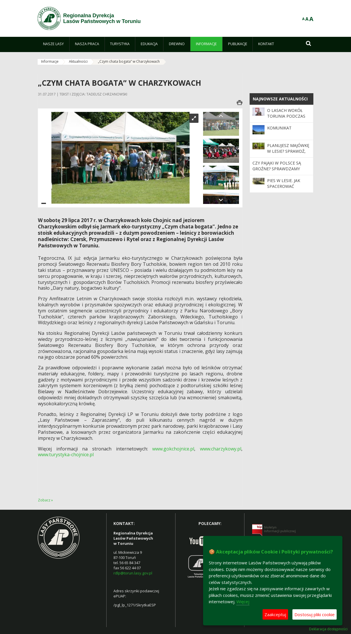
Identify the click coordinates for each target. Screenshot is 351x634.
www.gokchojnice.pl (173, 449)
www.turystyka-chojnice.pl (66, 454)
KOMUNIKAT (279, 128)
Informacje (50, 61)
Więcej (242, 601)
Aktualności (78, 61)
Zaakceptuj (275, 614)
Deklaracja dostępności (328, 629)
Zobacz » (45, 500)
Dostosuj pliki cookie (314, 614)
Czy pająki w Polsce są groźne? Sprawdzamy (276, 165)
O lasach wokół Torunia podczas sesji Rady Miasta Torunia (286, 119)
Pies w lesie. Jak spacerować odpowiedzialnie (286, 186)
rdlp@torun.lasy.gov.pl (132, 573)
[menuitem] (53, 44)
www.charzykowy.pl (220, 449)
